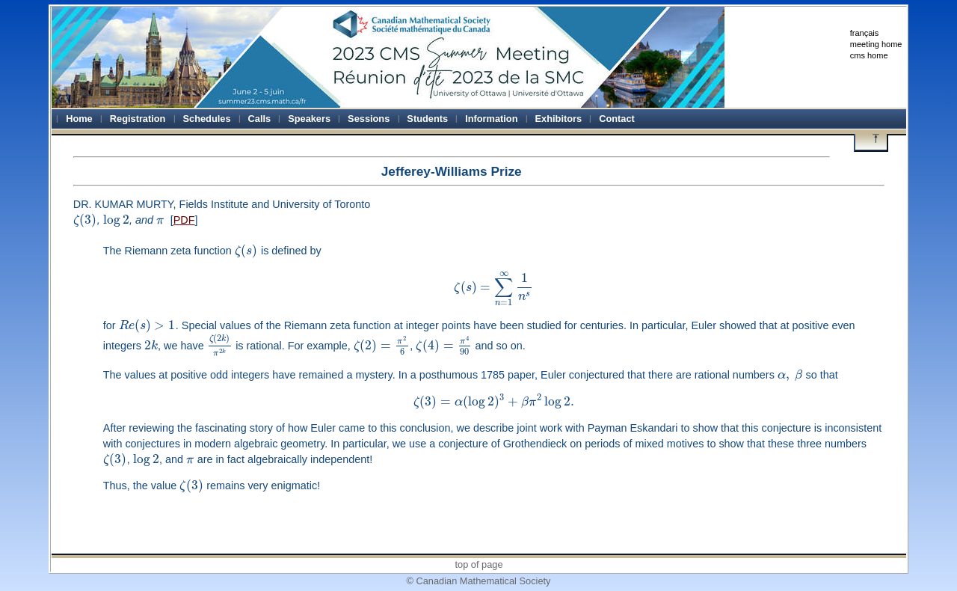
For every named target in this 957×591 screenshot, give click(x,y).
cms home (869, 55)
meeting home (876, 44)
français (864, 32)
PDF (184, 220)
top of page (478, 564)
